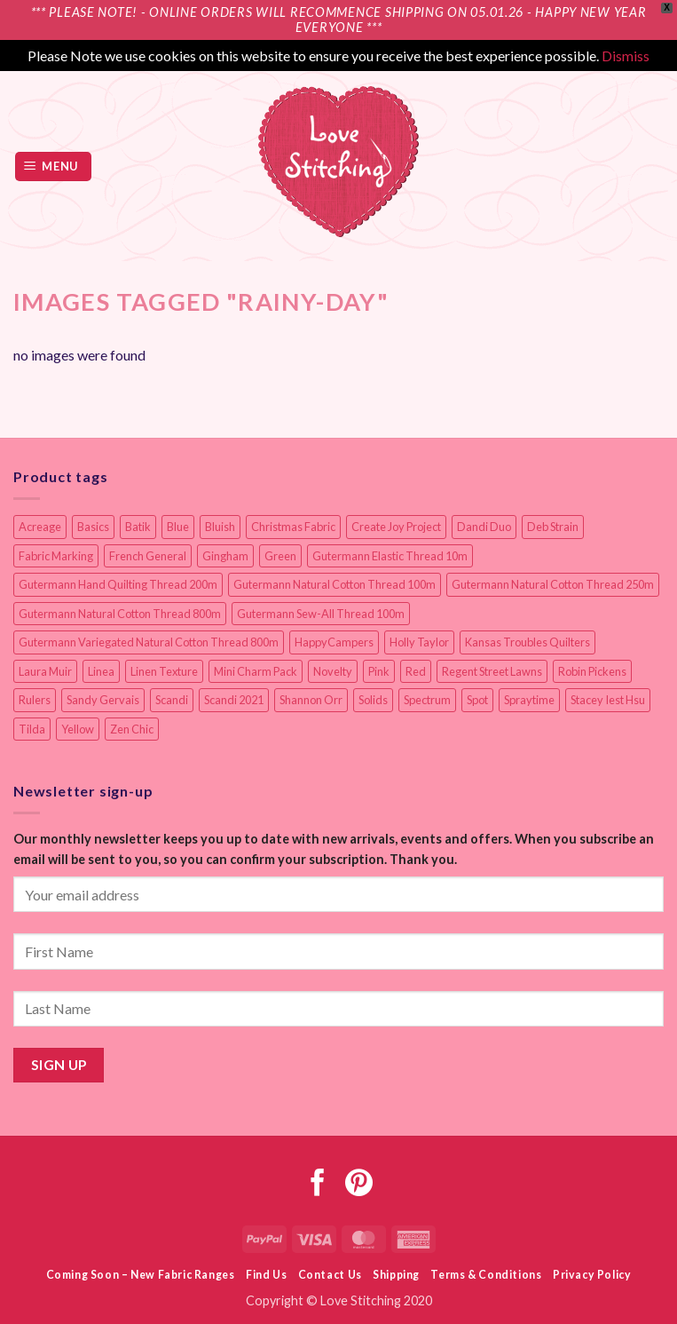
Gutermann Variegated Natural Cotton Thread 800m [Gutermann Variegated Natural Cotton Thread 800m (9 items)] (149, 642)
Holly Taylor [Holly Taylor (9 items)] (419, 642)
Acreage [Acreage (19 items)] (40, 526)
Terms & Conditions (485, 1274)
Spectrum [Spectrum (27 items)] (427, 700)
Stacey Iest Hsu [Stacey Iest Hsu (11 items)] (608, 700)
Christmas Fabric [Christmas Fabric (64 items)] (293, 526)
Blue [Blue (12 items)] (178, 526)
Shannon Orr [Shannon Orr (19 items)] (310, 700)
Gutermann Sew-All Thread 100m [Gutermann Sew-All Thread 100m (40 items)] (321, 614)
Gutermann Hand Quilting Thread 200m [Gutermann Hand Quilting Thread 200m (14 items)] (118, 584)
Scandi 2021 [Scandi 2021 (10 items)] (234, 700)
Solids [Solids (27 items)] (373, 700)
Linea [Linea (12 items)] (101, 671)
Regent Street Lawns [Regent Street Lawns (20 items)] (492, 671)
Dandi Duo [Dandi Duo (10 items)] (484, 526)
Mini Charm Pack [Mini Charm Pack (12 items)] (255, 671)
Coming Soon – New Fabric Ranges (140, 1274)
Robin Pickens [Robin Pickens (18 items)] (592, 671)
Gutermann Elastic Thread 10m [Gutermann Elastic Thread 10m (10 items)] (390, 556)
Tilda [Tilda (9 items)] (32, 729)
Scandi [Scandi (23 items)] (171, 700)
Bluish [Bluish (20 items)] (220, 526)
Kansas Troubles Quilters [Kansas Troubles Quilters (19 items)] (527, 642)
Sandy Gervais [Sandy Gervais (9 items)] (103, 700)
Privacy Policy (592, 1274)
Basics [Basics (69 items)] (93, 526)
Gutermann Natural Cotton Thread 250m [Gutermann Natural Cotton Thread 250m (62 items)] (553, 584)
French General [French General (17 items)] (147, 556)
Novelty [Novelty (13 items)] (332, 671)
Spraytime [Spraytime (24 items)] (529, 700)
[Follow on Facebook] (318, 1185)
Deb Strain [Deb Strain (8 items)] (553, 526)
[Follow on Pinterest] (359, 1185)
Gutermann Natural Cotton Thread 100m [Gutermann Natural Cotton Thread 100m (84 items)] (334, 584)
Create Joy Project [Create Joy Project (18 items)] (396, 526)
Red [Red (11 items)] (415, 671)
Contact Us (330, 1274)
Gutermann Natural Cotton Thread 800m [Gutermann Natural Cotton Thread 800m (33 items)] (120, 614)
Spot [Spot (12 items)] (477, 700)
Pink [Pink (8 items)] (379, 671)
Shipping (396, 1274)
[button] (53, 166)
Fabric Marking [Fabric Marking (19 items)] (56, 556)
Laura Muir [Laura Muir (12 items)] (45, 671)
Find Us (266, 1274)
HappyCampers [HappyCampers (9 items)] (334, 642)
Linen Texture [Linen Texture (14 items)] (164, 671)
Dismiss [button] (625, 55)
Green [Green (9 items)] (280, 556)
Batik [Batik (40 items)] (138, 526)
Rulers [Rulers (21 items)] (35, 700)
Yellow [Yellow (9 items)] (77, 729)
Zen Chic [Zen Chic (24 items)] (132, 729)
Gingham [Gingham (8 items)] (225, 556)
